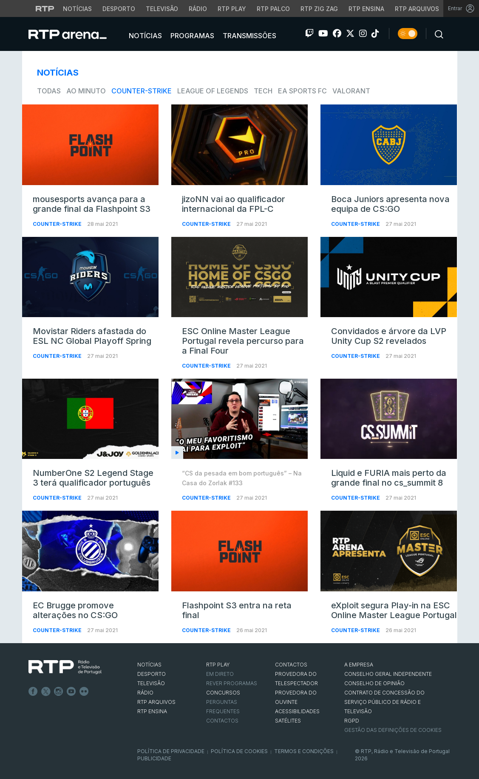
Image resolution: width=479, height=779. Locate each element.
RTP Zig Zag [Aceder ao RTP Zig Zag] (319, 8)
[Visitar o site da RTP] (45, 8)
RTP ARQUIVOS (156, 702)
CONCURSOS (223, 692)
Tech (263, 91)
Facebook (33, 691)
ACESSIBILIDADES (297, 711)
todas (49, 91)
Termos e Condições (304, 751)
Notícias (144, 35)
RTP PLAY (218, 664)
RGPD (351, 720)
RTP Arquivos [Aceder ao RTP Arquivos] (417, 8)
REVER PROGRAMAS (231, 683)
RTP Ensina (152, 711)
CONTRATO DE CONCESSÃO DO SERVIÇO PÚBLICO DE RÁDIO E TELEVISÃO (384, 701)
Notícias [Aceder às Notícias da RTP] (77, 8)
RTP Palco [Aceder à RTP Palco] (273, 8)
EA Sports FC (302, 91)
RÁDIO (145, 692)
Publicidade (154, 758)
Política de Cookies (239, 751)
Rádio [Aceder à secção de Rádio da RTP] (198, 8)
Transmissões (248, 35)
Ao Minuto (86, 91)
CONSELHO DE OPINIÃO (374, 683)
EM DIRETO (220, 674)
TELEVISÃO (151, 683)
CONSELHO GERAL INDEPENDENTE (388, 674)
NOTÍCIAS (149, 664)
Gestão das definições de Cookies (393, 730)
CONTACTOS (291, 664)
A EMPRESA (358, 664)
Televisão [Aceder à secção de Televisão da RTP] (162, 8)
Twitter (46, 691)
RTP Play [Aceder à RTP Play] (232, 8)
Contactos (222, 720)
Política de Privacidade (170, 751)
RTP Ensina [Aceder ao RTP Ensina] (366, 8)
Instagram (58, 691)
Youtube (71, 691)
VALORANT (351, 91)
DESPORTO (151, 674)
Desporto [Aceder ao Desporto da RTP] (118, 8)
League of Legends (212, 91)
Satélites (288, 720)
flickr (84, 691)
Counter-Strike (141, 91)
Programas (191, 35)
